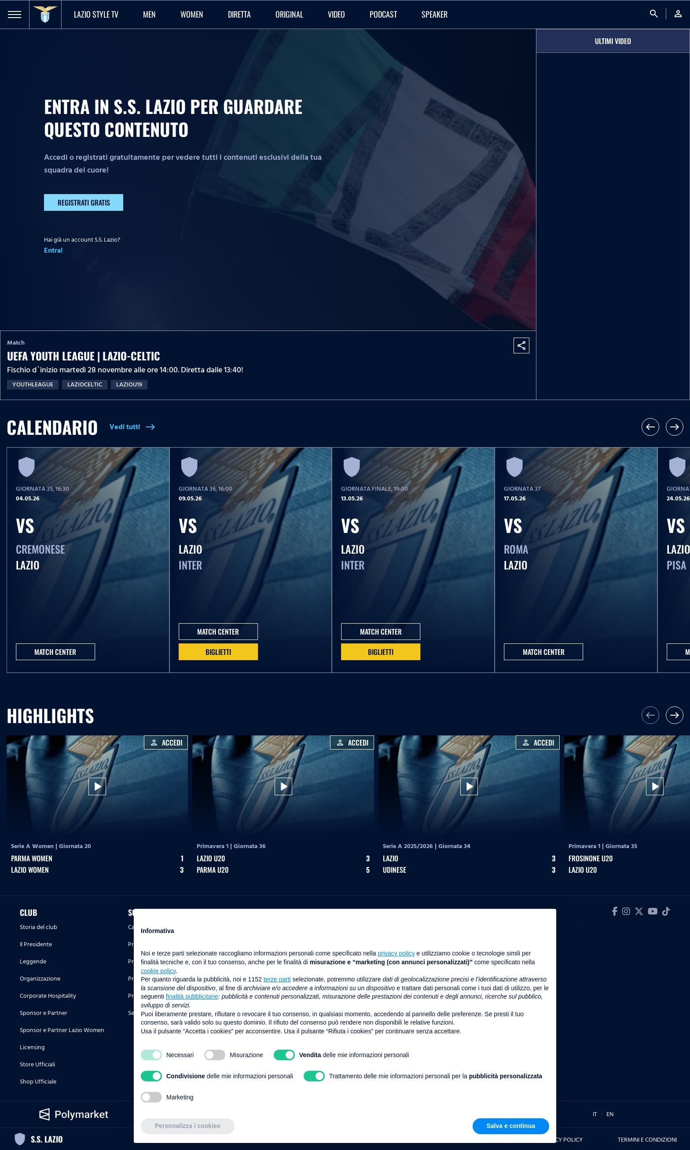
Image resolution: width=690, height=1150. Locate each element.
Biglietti (218, 652)
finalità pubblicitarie (192, 996)
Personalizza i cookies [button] (187, 1125)
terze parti (277, 979)
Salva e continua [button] (511, 1125)
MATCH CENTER (55, 652)
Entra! (53, 250)
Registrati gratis (84, 202)
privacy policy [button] (396, 953)
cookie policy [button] (158, 970)
